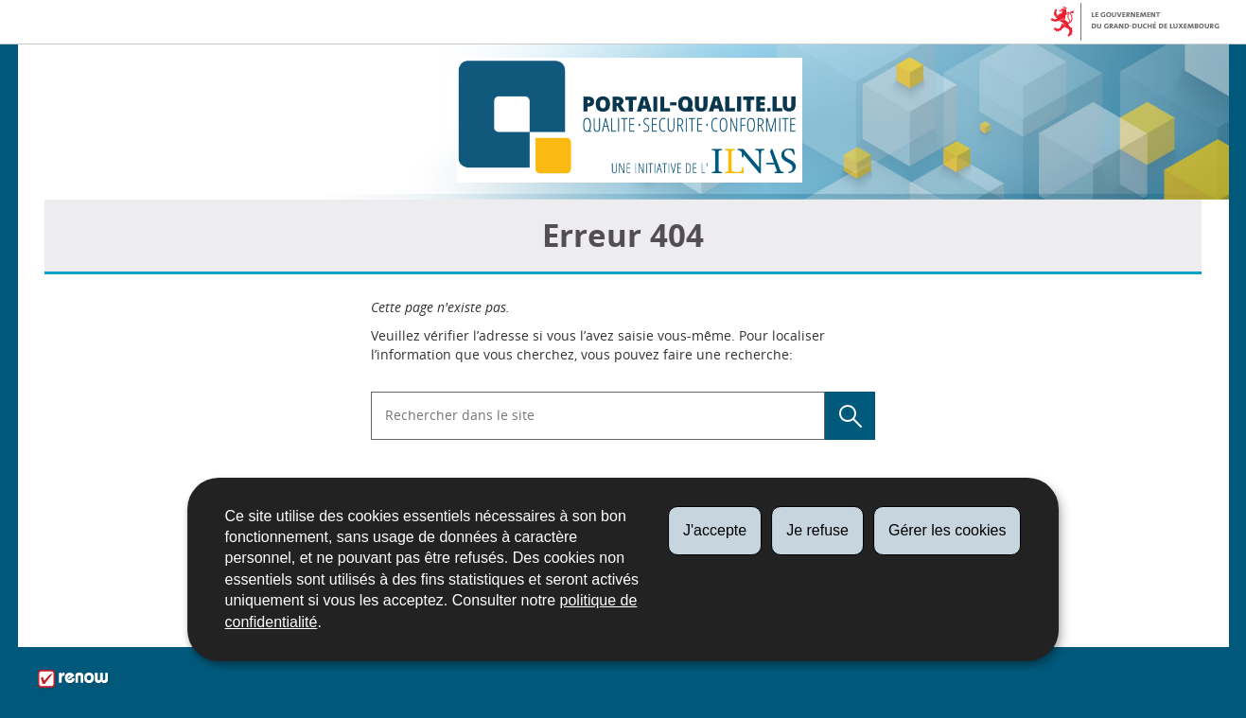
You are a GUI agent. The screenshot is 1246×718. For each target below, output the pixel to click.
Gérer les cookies (947, 530)
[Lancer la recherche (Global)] (850, 416)
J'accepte (714, 530)
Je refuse (817, 530)
